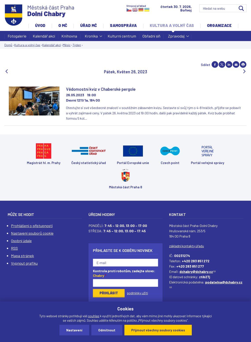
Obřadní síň (151, 36)
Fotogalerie (17, 36)
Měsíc (66, 45)
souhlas (93, 316)
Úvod (40, 25)
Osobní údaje (21, 240)
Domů (8, 45)
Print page (243, 64)
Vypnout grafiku (24, 263)
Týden (76, 45)
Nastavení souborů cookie (32, 233)
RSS (14, 248)
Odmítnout (106, 330)
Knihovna (69, 36)
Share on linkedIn (229, 64)
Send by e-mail (236, 64)
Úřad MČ (88, 25)
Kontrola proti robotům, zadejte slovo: (124, 273)
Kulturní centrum (122, 36)
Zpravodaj (176, 37)
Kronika (91, 37)
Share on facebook (215, 64)
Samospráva (123, 25)
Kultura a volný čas (172, 25)
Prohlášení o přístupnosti (32, 225)
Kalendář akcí (44, 36)
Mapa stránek (22, 255)
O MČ (62, 25)
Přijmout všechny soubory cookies (158, 330)
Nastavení (74, 330)
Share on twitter (222, 64)
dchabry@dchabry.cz (197, 271)
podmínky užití (137, 293)
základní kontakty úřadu (186, 246)
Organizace (219, 25)
